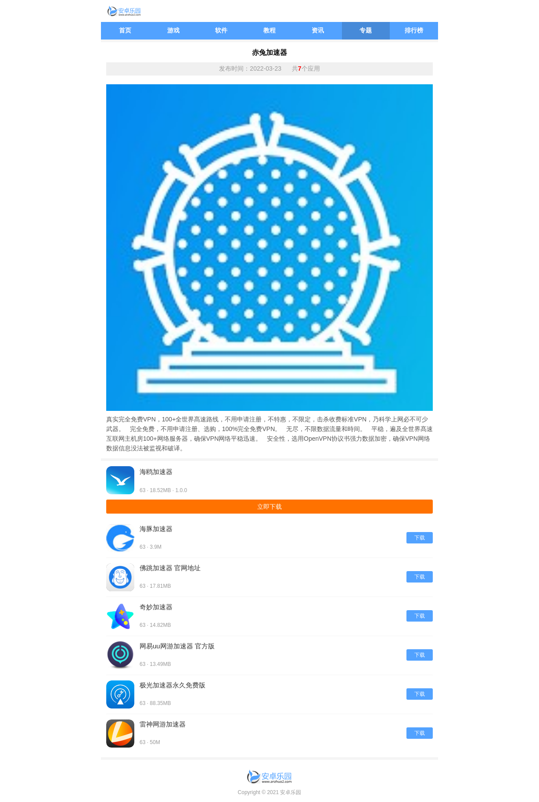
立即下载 (269, 506)
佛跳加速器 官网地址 (170, 568)
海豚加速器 (156, 528)
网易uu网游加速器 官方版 (177, 646)
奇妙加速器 (156, 607)
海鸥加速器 (156, 471)
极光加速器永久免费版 (172, 685)
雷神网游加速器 (163, 724)
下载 (419, 538)
